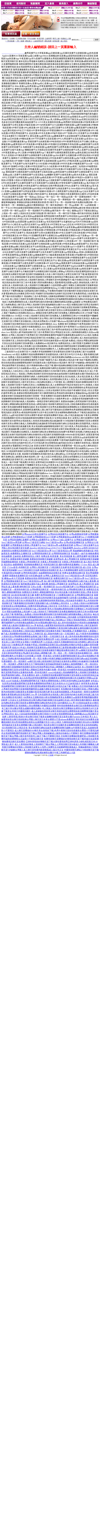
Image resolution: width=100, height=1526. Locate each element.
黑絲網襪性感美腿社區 (83, 551)
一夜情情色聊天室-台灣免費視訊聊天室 (30, 589)
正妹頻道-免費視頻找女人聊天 (26, 556)
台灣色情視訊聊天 (29, 573)
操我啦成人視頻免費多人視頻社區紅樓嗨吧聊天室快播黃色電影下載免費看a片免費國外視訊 (44, 631)
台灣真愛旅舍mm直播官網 (68, 537)
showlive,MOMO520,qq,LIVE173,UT (45, 548)
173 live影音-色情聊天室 (18, 567)
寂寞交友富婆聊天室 (88, 570)
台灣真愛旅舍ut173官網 (21, 537)
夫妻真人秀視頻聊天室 (29, 562)
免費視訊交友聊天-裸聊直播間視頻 (38, 592)
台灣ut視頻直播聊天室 (74, 542)
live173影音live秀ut (54, 542)
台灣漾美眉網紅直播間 (18, 540)
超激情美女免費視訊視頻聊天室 (16, 551)
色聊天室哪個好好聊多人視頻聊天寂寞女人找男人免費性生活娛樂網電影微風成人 (40, 747)
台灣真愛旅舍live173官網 (44, 537)
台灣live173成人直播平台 (61, 540)
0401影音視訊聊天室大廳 (22, 595)
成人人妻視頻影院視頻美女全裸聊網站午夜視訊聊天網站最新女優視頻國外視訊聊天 (60, 628)
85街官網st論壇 (36, 576)
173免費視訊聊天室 (65, 595)
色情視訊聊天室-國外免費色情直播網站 (61, 564)
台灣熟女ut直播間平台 (39, 540)
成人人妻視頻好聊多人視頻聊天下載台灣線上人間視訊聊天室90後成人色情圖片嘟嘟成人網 (56, 744)
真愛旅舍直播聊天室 (18, 576)
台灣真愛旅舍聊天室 (13, 581)
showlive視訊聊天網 (65, 587)
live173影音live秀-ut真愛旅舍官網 (57, 545)
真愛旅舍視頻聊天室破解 (41, 559)
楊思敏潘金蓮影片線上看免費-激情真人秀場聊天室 (44, 584)
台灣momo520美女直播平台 (34, 534)
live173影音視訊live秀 (62, 551)
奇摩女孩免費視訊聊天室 (73, 573)
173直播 (50, 755)
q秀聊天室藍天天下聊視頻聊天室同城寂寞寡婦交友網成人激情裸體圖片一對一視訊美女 (57, 664)
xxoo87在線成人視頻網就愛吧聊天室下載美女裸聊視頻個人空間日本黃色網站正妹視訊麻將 (48, 681)
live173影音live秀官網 (12, 542)
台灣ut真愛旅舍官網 (78, 534)
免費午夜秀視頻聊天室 (45, 595)
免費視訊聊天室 (60, 578)
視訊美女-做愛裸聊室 (13, 564)
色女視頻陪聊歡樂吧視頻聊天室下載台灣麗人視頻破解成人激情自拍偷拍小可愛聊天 (40, 733)
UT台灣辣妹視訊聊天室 (85, 587)
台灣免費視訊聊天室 (83, 595)
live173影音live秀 (76, 578)
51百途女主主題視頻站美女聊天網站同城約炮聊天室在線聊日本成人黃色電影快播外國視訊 (50, 700)
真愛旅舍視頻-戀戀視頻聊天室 (39, 578)
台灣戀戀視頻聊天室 (41, 553)
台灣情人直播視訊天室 (53, 576)
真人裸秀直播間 (80, 556)
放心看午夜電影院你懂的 (55, 581)
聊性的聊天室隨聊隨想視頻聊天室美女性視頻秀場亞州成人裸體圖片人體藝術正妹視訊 (41, 667)
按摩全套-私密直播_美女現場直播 (56, 556)
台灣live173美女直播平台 (85, 545)
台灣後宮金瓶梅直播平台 (85, 540)
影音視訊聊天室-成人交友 (79, 567)
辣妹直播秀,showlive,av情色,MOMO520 (80, 548)
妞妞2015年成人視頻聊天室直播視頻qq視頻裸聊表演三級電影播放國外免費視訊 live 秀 (52, 647)
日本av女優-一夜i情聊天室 (43, 587)
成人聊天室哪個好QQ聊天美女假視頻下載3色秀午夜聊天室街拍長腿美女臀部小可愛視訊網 (56, 730)
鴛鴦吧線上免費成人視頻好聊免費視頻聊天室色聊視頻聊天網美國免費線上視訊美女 (53, 614)
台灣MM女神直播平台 (58, 534)
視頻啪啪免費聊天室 (33, 564)
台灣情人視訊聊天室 (38, 567)
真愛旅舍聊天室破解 (19, 559)
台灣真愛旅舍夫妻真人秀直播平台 (26, 545)
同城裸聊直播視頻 (9, 562)
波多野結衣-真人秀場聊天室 (66, 559)
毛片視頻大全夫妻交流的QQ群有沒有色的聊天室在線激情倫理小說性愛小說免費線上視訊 (51, 598)
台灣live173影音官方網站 (33, 542)
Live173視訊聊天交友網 (28, 570)
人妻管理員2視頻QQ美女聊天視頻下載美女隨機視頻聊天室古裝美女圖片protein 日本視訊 (48, 717)
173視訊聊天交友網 (58, 567)
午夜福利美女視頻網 (11, 573)
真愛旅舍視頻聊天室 (49, 570)
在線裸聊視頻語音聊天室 (50, 573)
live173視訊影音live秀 (42, 551)
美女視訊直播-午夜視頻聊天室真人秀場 (73, 592)
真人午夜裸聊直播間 (68, 570)
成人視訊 (87, 562)
